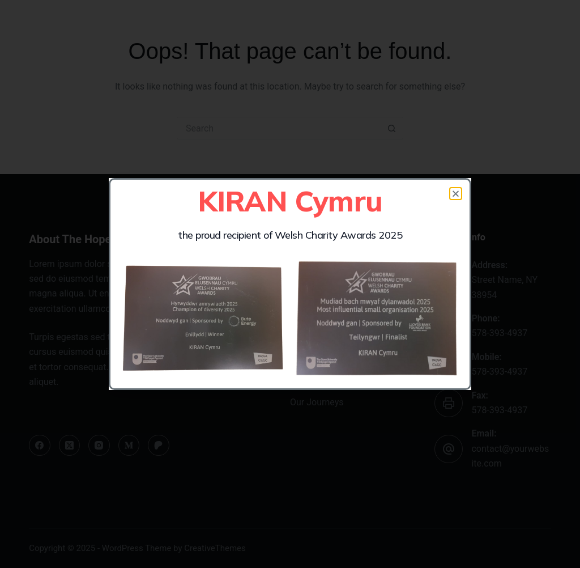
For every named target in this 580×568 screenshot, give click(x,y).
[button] (455, 193)
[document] (290, 284)
